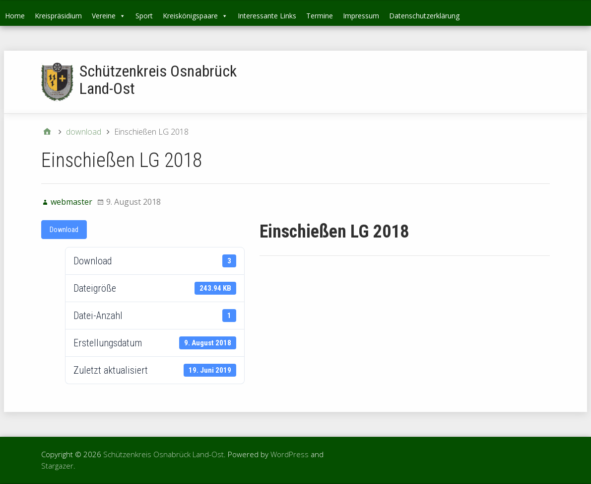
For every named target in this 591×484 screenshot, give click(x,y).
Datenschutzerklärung (424, 15)
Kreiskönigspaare (195, 15)
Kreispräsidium (58, 15)
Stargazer (57, 466)
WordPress (289, 454)
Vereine (109, 15)
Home (15, 15)
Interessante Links (267, 15)
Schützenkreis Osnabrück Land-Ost (158, 80)
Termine (319, 15)
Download (64, 230)
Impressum (361, 15)
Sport (144, 15)
